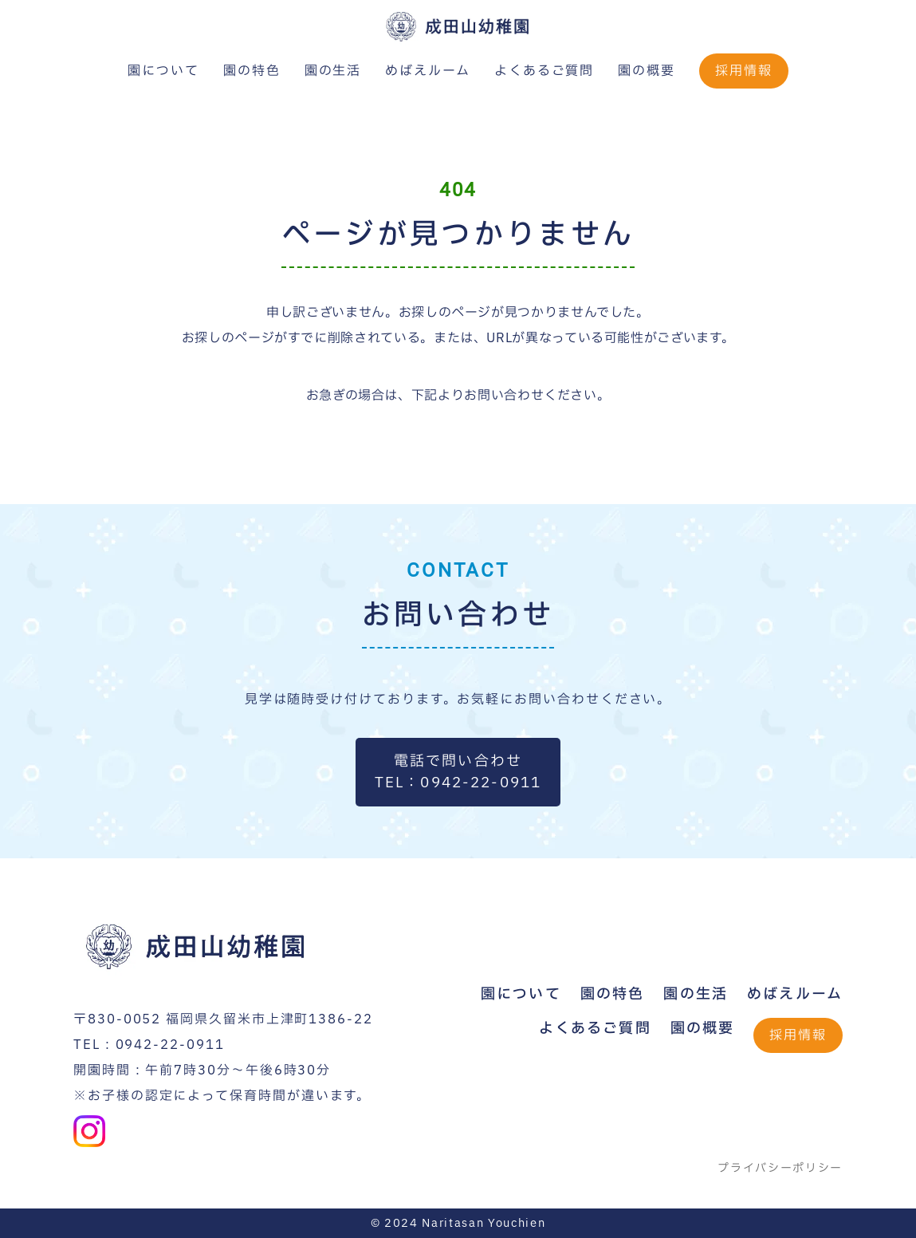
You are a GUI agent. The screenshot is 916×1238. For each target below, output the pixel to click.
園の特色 (252, 71)
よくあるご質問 (544, 71)
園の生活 (333, 71)
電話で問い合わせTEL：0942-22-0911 (458, 772)
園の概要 (646, 71)
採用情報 (744, 71)
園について (163, 71)
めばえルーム (427, 71)
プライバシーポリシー (780, 1168)
